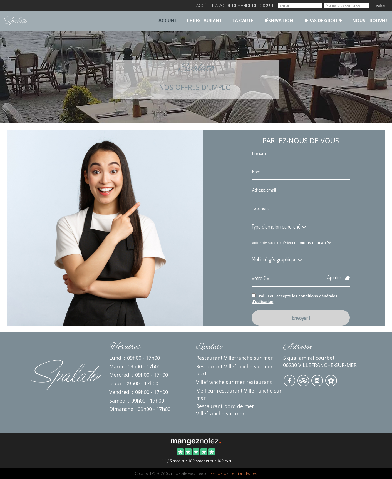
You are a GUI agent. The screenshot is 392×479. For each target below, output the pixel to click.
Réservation (278, 21)
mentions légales (243, 473)
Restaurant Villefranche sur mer (234, 357)
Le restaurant (204, 21)
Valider (381, 5)
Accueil (167, 21)
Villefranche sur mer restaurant (234, 382)
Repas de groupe (322, 21)
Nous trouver (369, 21)
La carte (242, 21)
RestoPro (218, 473)
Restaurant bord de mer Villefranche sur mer (225, 410)
